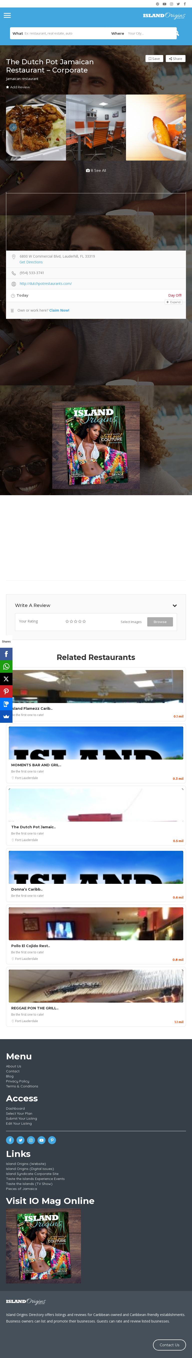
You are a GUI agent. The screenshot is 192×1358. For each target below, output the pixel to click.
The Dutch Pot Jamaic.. (33, 827)
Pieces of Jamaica (21, 1188)
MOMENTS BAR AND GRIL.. (36, 765)
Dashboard (15, 1108)
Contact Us (169, 1345)
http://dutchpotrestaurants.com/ (46, 283)
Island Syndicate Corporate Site (32, 1173)
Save (154, 58)
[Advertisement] (96, 360)
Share (175, 58)
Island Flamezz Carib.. (31, 708)
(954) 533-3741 (32, 272)
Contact (13, 1071)
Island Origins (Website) (26, 1163)
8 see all (96, 170)
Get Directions (31, 262)
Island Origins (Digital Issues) (30, 1168)
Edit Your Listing (19, 1123)
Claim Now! (59, 310)
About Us (13, 1066)
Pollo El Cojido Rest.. (30, 946)
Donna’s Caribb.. (26, 889)
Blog (10, 1076)
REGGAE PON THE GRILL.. (34, 1008)
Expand (173, 302)
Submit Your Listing (21, 1118)
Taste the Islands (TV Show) (29, 1183)
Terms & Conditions (22, 1086)
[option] (36, 128)
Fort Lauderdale (26, 778)
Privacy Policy (17, 1081)
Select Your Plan (19, 1113)
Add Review (18, 87)
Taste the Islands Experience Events (35, 1178)
